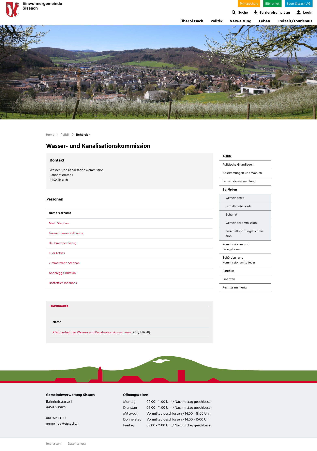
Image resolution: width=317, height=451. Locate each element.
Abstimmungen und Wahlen (242, 173)
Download (195, 333)
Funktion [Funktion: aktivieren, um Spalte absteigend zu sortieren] (112, 213)
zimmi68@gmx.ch (150, 263)
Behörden (233, 190)
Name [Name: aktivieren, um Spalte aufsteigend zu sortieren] (57, 322)
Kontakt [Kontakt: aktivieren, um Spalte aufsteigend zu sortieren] (143, 213)
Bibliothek (272, 4)
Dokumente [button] (59, 306)
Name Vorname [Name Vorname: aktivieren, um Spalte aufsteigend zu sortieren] (60, 213)
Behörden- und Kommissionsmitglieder (239, 260)
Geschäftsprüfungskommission (244, 234)
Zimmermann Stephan (64, 263)
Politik (217, 21)
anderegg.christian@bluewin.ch (160, 273)
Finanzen (229, 279)
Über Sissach (191, 21)
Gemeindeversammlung (239, 181)
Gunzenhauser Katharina (66, 233)
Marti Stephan (59, 223)
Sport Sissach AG (299, 4)
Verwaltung (241, 21)
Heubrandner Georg (62, 243)
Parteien (228, 271)
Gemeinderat (235, 198)
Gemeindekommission (241, 223)
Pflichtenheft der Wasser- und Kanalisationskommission (92, 332)
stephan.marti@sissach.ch (156, 223)
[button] (240, 12)
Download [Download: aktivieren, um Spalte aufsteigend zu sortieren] (191, 322)
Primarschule (249, 4)
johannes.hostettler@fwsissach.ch (161, 283)
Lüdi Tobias (57, 253)
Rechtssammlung (235, 287)
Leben (264, 21)
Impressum (53, 445)
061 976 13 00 (56, 420)
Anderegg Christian (62, 273)
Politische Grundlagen (238, 164)
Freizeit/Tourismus (294, 21)
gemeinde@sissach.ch (62, 425)
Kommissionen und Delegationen (236, 247)
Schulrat (231, 214)
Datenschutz (77, 445)
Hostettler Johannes (63, 283)
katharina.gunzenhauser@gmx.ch (161, 233)
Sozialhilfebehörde (239, 206)
